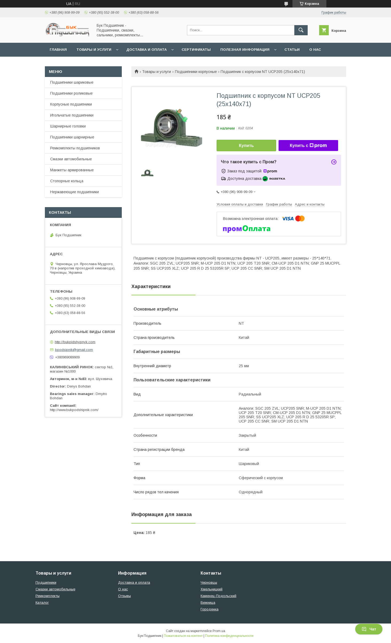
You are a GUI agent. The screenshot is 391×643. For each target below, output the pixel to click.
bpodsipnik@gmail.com (74, 350)
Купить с (308, 145)
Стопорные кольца (66, 181)
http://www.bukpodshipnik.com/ (74, 410)
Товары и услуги (93, 50)
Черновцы (209, 582)
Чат (369, 629)
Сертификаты (196, 50)
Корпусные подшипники (71, 104)
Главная (58, 50)
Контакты (60, 63)
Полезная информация (244, 50)
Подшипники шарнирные (72, 137)
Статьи (292, 50)
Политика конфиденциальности (229, 636)
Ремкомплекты (48, 596)
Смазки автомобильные (71, 159)
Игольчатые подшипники (71, 115)
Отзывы (124, 596)
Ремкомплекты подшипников (75, 148)
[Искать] (301, 30)
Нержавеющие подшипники (74, 192)
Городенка (209, 609)
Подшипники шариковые (71, 82)
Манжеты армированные (72, 170)
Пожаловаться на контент (183, 636)
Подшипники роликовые (71, 93)
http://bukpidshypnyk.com (75, 342)
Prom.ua (219, 631)
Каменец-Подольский (218, 596)
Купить (246, 145)
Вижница (208, 603)
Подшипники (46, 582)
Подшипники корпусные (196, 71)
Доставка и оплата (146, 50)
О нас (315, 50)
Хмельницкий (211, 589)
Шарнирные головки (68, 126)
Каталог (42, 603)
